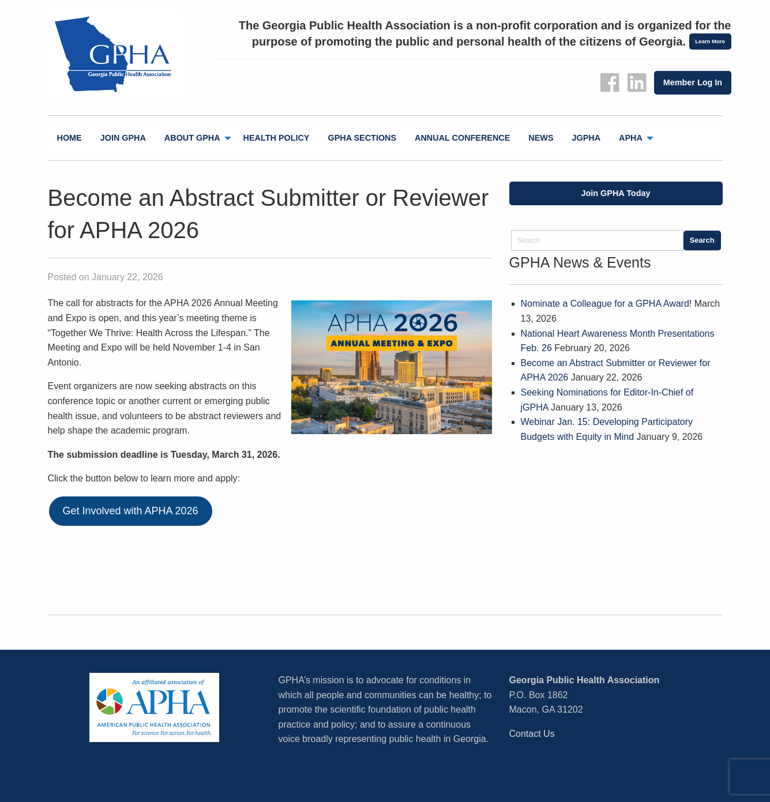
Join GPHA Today (616, 193)
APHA (631, 137)
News (540, 137)
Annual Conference (462, 137)
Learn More (710, 41)
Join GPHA (123, 137)
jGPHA (586, 137)
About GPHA (192, 137)
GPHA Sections (362, 137)
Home (69, 137)
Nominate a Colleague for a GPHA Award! (606, 303)
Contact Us (532, 734)
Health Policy (276, 137)
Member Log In (692, 82)
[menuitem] (69, 138)
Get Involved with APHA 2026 (130, 511)
